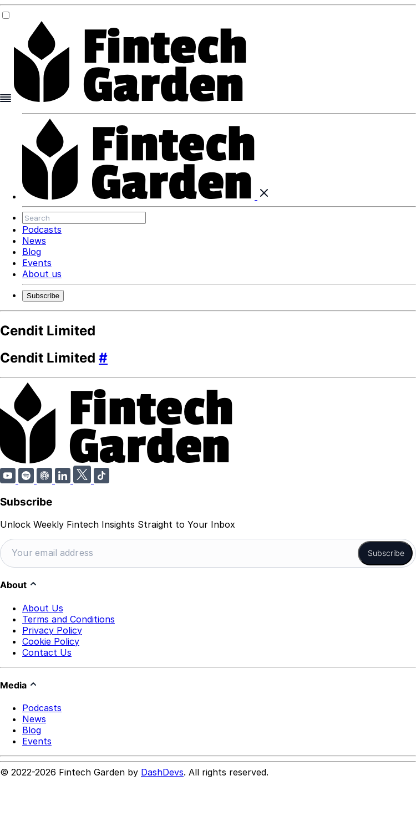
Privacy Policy (52, 628)
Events (37, 262)
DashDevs (162, 771)
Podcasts (42, 229)
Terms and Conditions (68, 617)
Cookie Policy (50, 639)
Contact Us (47, 650)
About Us (42, 606)
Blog (31, 251)
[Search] (84, 218)
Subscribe (43, 296)
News (34, 240)
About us (42, 273)
